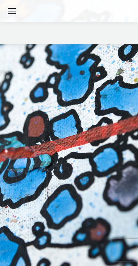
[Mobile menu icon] (11, 11)
